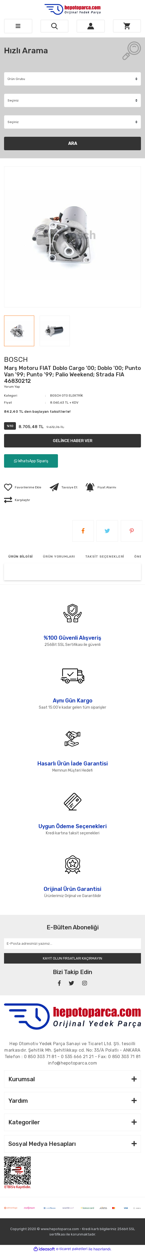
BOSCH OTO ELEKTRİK (66, 395)
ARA (72, 143)
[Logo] (72, 9)
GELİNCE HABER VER (72, 440)
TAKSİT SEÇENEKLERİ (105, 556)
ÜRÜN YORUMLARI (59, 556)
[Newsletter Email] (72, 943)
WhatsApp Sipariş (31, 461)
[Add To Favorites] (22, 487)
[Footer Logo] (72, 1016)
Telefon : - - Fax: (73, 1056)
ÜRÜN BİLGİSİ (20, 556)
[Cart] (127, 26)
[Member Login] (91, 26)
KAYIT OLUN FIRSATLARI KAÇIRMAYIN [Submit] (72, 958)
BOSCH (16, 359)
